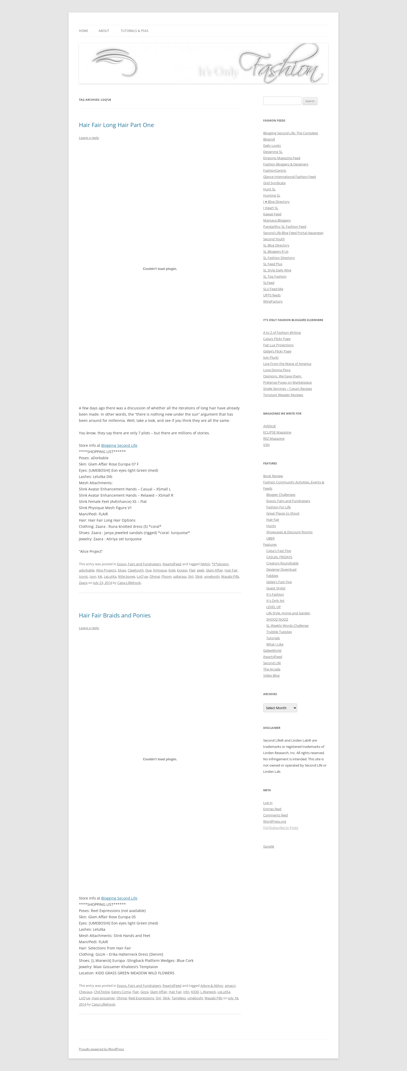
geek (200, 570)
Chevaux (85, 991)
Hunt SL (269, 189)
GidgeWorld (272, 650)
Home (83, 31)
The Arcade (271, 669)
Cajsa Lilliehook (129, 582)
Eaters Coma (121, 991)
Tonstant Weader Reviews (283, 395)
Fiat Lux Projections (278, 345)
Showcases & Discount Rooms (289, 532)
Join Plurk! (271, 357)
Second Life (272, 663)
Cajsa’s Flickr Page (276, 338)
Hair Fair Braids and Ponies (115, 615)
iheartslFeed (171, 564)
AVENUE (269, 426)
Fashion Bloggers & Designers (285, 164)
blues (122, 570)
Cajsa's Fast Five (278, 550)
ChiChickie (102, 991)
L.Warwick (208, 991)
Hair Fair (231, 570)
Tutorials (273, 638)
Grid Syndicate (274, 183)
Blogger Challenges (280, 494)
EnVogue (160, 570)
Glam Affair (214, 570)
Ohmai (155, 576)
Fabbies (272, 575)
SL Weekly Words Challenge (287, 625)
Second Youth (274, 239)
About (104, 31)
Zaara (83, 582)
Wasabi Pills (230, 576)
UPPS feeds (272, 295)
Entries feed (272, 809)
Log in (268, 802)
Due (148, 570)
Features (270, 544)
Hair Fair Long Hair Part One (116, 125)
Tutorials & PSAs (134, 31)
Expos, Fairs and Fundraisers (139, 564)
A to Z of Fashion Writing (282, 332)
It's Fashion (275, 594)
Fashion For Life (278, 507)
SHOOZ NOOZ (277, 619)
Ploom (166, 576)
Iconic (83, 576)
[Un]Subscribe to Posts (280, 827)
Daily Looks (272, 145)
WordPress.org (274, 821)
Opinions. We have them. (282, 376)
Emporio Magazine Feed (281, 158)
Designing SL (273, 151)
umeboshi (212, 576)
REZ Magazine (273, 438)
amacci (230, 985)
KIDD (195, 991)
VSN (266, 444)
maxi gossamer (103, 998)
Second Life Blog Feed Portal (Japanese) (293, 232)
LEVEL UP (273, 606)
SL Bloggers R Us (275, 251)
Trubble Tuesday (279, 631)
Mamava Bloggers (277, 220)
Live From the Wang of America (287, 363)
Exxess (182, 570)
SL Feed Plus (272, 264)
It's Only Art (275, 600)
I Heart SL (270, 207)
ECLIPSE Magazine (277, 432)
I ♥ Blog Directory (276, 201)
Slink (198, 576)
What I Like (274, 644)
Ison (93, 576)
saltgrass (180, 576)
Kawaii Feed (272, 214)
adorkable (86, 570)
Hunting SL (271, 195)
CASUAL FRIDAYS (279, 557)
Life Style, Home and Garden (288, 613)
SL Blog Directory (276, 245)
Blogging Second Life (119, 445)
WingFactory (273, 301)
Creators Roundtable (282, 563)
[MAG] (205, 564)
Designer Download (281, 569)
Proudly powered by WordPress (101, 1049)
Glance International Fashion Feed (289, 176)
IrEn (186, 991)
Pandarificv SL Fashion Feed (284, 226)
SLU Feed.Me (273, 289)
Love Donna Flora (276, 370)
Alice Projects (106, 570)
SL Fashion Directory (279, 257)
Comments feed (275, 815)
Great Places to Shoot (283, 513)
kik (100, 576)
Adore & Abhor (211, 985)
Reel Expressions (141, 998)
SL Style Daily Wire (277, 270)
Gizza (144, 991)
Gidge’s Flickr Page (277, 351)
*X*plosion (220, 564)
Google (268, 846)
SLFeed (268, 282)
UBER (270, 538)
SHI (191, 576)
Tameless (179, 998)
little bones (126, 576)
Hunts (271, 525)
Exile (171, 570)
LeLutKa (110, 576)
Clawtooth (136, 570)
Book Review (273, 476)
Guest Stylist (276, 588)
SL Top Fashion (275, 276)
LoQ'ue (142, 576)
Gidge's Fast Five (279, 582)
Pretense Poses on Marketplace (287, 382)
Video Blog (271, 675)
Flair (192, 570)
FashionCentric (274, 170)
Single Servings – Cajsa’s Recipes (287, 388)
